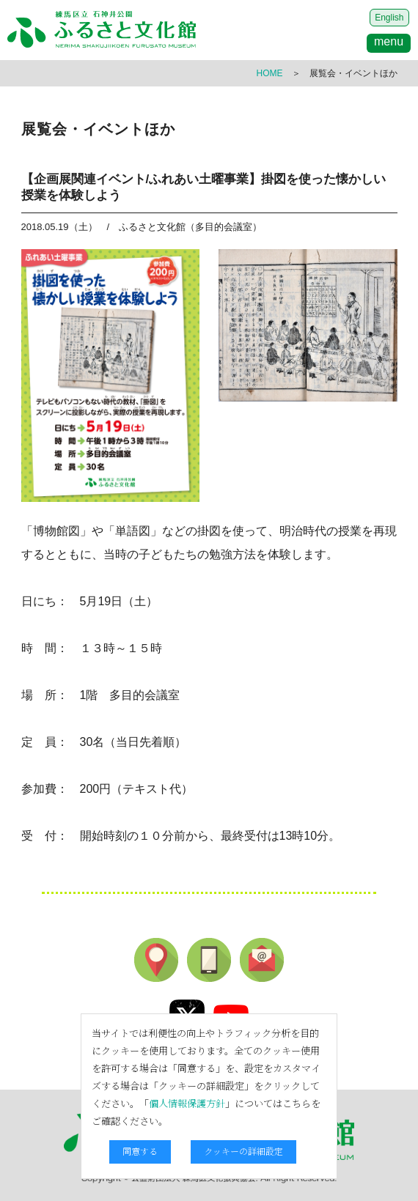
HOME (270, 73)
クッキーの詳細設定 (243, 1151)
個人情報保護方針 (187, 1103)
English (389, 17)
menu (388, 41)
